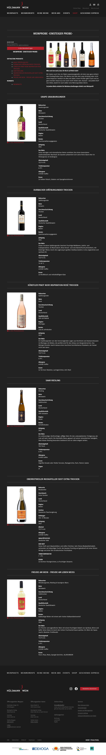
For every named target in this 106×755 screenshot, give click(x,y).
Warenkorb (86, 8)
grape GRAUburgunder (20, 62)
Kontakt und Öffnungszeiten (85, 710)
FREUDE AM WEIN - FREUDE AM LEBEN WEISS (28, 77)
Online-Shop (76, 8)
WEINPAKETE (17, 84)
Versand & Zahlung (83, 713)
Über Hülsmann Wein (83, 705)
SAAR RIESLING (18, 71)
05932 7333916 (34, 722)
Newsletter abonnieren (89, 688)
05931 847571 (10, 722)
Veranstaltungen (82, 708)
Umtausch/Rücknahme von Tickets (87, 716)
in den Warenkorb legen (25, 48)
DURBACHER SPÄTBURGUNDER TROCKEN (26, 64)
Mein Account (95, 8)
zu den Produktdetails (15, 142)
